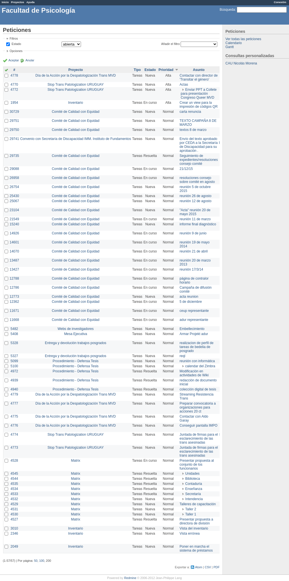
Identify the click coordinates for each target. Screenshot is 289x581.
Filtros (14, 38)
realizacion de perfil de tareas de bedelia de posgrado (196, 347)
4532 (14, 499)
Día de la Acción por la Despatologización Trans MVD (75, 75)
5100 (14, 366)
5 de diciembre (190, 302)
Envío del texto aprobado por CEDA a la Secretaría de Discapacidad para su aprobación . (198, 145)
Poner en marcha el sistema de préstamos (196, 548)
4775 (14, 416)
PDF (216, 567)
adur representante (193, 320)
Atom (198, 567)
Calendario (233, 43)
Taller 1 (190, 514)
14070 (14, 251)
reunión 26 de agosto (195, 196)
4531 (14, 509)
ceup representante (194, 311)
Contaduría (193, 484)
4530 (14, 514)
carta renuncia (190, 112)
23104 (14, 210)
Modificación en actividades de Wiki (194, 373)
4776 (14, 425)
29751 (14, 121)
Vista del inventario (193, 528)
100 (41, 560)
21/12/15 (186, 169)
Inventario (75, 103)
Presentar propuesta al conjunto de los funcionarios (196, 464)
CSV (208, 567)
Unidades (192, 474)
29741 (14, 139)
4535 (14, 484)
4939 (14, 380)
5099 (14, 361)
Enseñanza (193, 489)
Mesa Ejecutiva (75, 334)
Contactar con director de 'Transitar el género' (198, 77)
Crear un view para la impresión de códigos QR (198, 105)
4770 (14, 85)
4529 (14, 504)
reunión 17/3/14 (191, 269)
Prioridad (166, 70)
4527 (14, 519)
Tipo (137, 70)
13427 (14, 269)
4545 (14, 474)
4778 (14, 75)
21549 (14, 219)
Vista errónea (189, 533)
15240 (14, 224)
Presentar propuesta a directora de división (196, 521)
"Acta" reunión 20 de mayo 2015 (194, 212)
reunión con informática (197, 361)
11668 (14, 320)
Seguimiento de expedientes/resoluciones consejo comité (198, 160)
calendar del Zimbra (200, 366)
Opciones (16, 51)
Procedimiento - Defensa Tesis (76, 361)
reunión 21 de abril (193, 251)
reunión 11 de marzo (195, 219)
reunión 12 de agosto (195, 201)
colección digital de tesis (197, 389)
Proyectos (17, 2)
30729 (14, 112)
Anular (29, 60)
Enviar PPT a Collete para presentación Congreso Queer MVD (198, 94)
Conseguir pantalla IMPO (198, 425)
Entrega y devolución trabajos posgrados (75, 343)
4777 (14, 403)
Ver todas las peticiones (243, 39)
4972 (14, 371)
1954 (14, 103)
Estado (16, 44)
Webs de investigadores (76, 329)
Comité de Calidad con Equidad (75, 112)
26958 (14, 178)
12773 (14, 297)
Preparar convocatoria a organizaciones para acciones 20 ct (197, 407)
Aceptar (13, 60)
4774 (14, 435)
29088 (14, 169)
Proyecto (75, 70)
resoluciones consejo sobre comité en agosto (197, 180)
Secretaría (193, 494)
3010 (14, 528)
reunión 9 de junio (192, 233)
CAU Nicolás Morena (241, 63)
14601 (14, 242)
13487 (14, 260)
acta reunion (188, 297)
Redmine (130, 578)
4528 (14, 461)
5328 (14, 343)
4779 (14, 394)
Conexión (280, 2)
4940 (14, 389)
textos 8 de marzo (192, 130)
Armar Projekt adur (193, 334)
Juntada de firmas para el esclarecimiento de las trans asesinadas (198, 438)
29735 (14, 156)
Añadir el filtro (170, 44)
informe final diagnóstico (197, 224)
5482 (14, 329)
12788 (14, 278)
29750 (14, 130)
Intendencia (194, 499)
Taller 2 (190, 509)
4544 (14, 479)
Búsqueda (227, 10)
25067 (14, 201)
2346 (14, 533)
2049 (14, 546)
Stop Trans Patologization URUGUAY (75, 85)
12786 (14, 288)
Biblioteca (192, 479)
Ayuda (30, 2)
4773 (14, 448)
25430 (14, 196)
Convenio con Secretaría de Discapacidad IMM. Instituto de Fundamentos (75, 139)
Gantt (229, 47)
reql (182, 356)
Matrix (75, 461)
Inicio (5, 2)
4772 (14, 90)
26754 (14, 187)
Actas (183, 85)
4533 (14, 494)
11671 (14, 311)
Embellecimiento (191, 329)
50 (36, 560)
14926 (14, 233)
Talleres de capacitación (197, 504)
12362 (14, 302)
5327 (14, 356)
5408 (14, 334)
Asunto (198, 70)
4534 (14, 489)
